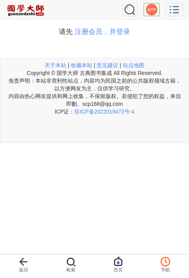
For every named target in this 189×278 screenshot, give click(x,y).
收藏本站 (81, 65)
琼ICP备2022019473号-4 (104, 111)
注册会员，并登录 (102, 32)
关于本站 (55, 65)
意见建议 (107, 65)
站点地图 (133, 65)
